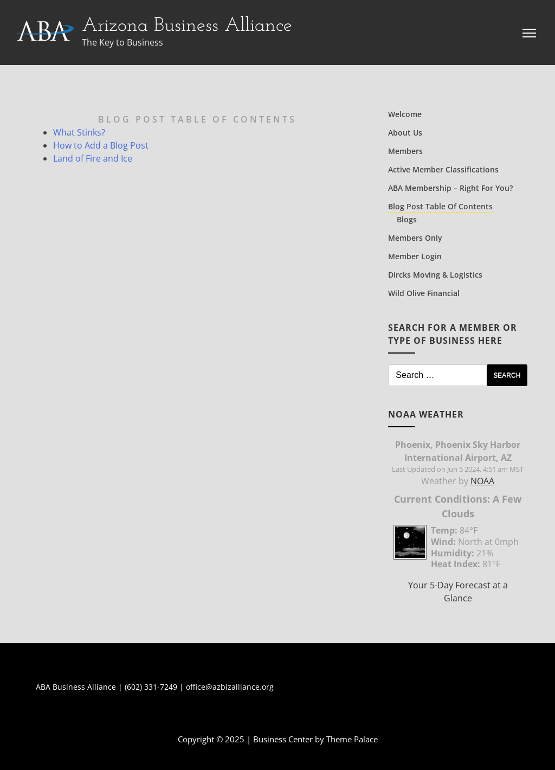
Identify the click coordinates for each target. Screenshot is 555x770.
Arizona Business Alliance (187, 26)
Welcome (405, 114)
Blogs (407, 219)
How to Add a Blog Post (101, 145)
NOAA (482, 481)
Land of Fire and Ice (92, 158)
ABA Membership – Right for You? (450, 188)
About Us (405, 132)
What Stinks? (79, 132)
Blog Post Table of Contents (440, 206)
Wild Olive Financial (424, 293)
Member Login (415, 256)
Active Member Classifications (443, 169)
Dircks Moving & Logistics (435, 275)
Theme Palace (352, 739)
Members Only (415, 238)
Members (405, 151)
